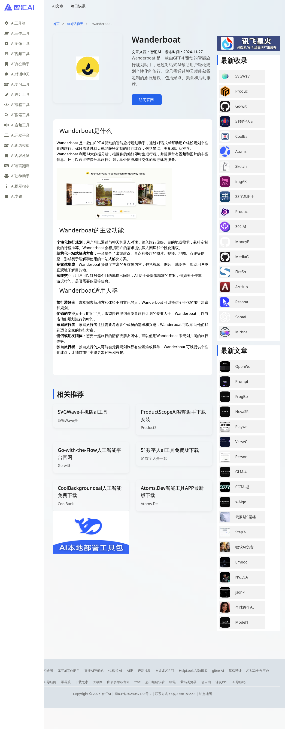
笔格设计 (235, 670)
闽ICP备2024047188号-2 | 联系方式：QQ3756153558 (155, 693)
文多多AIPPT (164, 670)
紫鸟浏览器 (188, 682)
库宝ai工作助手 (69, 670)
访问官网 (146, 99)
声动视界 (144, 670)
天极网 (98, 682)
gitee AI (218, 670)
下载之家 (81, 682)
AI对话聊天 (75, 24)
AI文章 (57, 6)
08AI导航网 (47, 682)
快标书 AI (115, 670)
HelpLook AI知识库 (193, 670)
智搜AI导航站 (94, 670)
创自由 (206, 682)
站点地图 (205, 693)
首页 (56, 24)
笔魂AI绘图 (45, 670)
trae (137, 682)
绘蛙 (172, 682)
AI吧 (130, 670)
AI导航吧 (238, 682)
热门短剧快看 (155, 682)
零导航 (66, 682)
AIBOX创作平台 (257, 670)
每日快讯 (78, 6)
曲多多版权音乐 (118, 682)
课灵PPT (221, 682)
